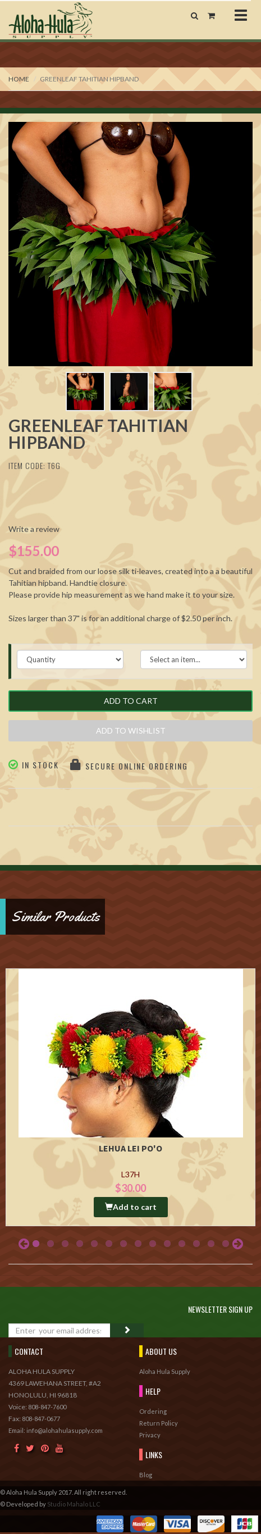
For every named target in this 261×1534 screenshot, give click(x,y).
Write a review (33, 529)
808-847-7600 (47, 1406)
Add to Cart (131, 700)
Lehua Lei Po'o (130, 1148)
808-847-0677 (41, 1418)
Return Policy (158, 1423)
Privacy (150, 1435)
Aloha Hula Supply (164, 1371)
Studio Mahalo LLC (73, 1504)
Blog (145, 1474)
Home (18, 79)
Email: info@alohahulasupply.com (55, 1430)
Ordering (153, 1411)
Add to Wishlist (131, 730)
